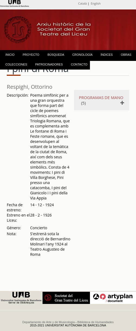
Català (82, 3)
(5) (101, 100)
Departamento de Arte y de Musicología (48, 322)
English (96, 3)
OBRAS (126, 54)
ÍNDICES (107, 54)
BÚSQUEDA (55, 54)
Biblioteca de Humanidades (95, 322)
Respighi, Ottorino (29, 86)
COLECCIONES (16, 64)
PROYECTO (31, 54)
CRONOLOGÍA (82, 54)
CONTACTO (79, 64)
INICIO (10, 54)
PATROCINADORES (49, 64)
